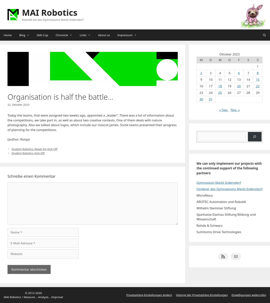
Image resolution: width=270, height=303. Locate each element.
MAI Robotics (49, 12)
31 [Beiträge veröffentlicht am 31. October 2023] (210, 99)
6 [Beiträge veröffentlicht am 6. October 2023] (239, 73)
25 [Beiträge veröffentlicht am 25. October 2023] (220, 93)
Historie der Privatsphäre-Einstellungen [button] (202, 295)
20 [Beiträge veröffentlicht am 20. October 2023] (239, 86)
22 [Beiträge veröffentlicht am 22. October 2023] (258, 86)
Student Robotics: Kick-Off (28, 153)
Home (8, 35)
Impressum (128, 35)
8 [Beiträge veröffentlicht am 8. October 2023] (258, 73)
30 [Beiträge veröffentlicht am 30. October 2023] (201, 99)
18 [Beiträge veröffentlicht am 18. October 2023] (220, 86)
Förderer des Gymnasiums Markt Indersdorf (229, 189)
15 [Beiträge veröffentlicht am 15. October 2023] (258, 79)
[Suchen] (255, 136)
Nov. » (235, 110)
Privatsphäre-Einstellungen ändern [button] (149, 295)
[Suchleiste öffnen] (264, 35)
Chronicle (66, 35)
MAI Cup (42, 35)
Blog (26, 35)
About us (104, 35)
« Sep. (223, 110)
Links (87, 35)
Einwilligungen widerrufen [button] (249, 295)
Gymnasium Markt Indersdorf (218, 182)
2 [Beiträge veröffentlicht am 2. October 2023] (201, 73)
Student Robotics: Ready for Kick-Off (35, 149)
